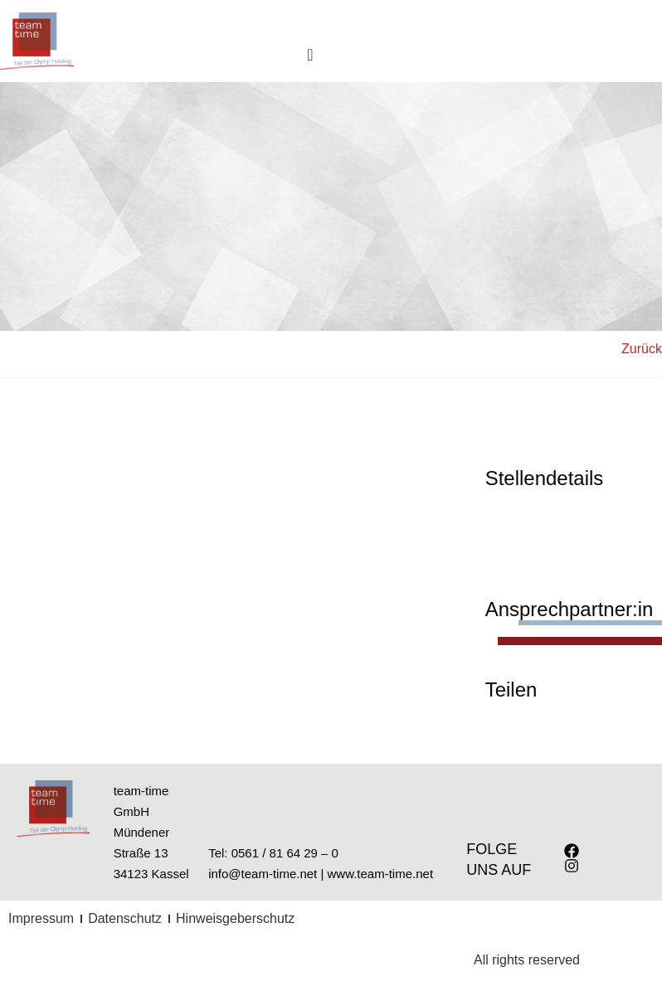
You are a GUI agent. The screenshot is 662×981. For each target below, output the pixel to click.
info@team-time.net (262, 874)
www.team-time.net (381, 874)
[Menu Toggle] (310, 54)
